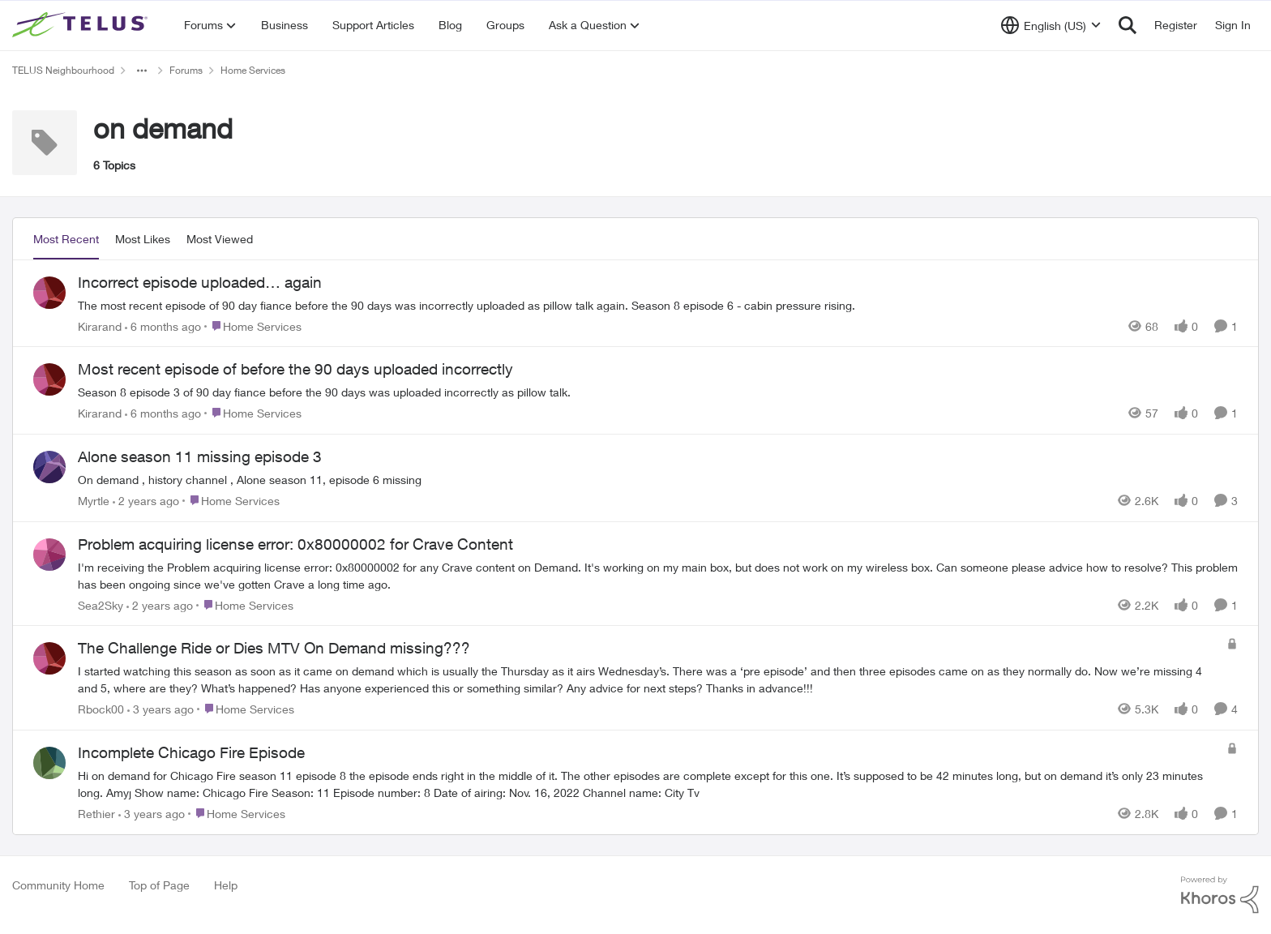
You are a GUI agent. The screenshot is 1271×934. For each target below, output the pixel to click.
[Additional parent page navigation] (142, 70)
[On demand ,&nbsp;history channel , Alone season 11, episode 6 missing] (658, 479)
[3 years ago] (160, 709)
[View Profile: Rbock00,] (49, 658)
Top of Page (159, 885)
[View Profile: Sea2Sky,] (49, 554)
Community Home (58, 885)
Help (226, 885)
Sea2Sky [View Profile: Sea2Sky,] (100, 604)
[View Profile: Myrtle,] (49, 467)
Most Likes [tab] (142, 239)
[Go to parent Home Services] (253, 325)
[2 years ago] (146, 500)
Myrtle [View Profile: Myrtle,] (93, 501)
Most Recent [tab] (66, 239)
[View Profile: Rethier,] (49, 763)
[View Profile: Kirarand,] (49, 292)
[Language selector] (1051, 25)
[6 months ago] (163, 325)
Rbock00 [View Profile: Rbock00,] (101, 709)
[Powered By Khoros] (1220, 895)
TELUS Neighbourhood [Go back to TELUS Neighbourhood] (63, 70)
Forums (186, 70)
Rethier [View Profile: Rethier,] (96, 813)
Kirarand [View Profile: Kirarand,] (100, 325)
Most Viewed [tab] (219, 239)
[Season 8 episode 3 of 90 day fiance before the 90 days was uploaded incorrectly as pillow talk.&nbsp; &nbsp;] (658, 392)
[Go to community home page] (82, 25)
